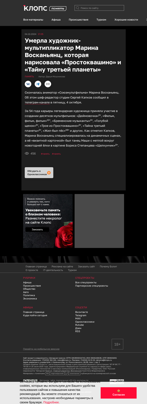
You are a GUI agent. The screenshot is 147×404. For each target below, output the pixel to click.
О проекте (32, 270)
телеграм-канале (37, 102)
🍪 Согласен (119, 393)
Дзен (78, 328)
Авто (26, 292)
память (57, 153)
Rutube (79, 324)
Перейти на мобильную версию (41, 348)
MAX (78, 318)
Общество (29, 288)
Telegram (80, 315)
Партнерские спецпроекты (91, 285)
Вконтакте (81, 311)
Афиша (56, 19)
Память (46, 153)
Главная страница (36, 266)
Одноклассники (84, 321)
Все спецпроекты (86, 282)
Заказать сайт (86, 266)
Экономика (30, 298)
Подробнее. (51, 402)
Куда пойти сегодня (35, 315)
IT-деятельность (53, 270)
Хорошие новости (126, 19)
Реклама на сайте (62, 266)
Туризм (101, 19)
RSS (77, 331)
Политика (29, 295)
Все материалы (33, 19)
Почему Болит (108, 266)
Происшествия (78, 19)
